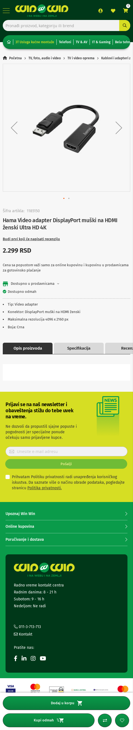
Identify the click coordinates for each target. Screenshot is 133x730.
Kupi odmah (49, 720)
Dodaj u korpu (66, 703)
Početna (15, 58)
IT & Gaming (101, 42)
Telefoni (65, 42)
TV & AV (81, 42)
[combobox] (66, 25)
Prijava (100, 11)
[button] (14, 127)
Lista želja (113, 11)
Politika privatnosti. (44, 488)
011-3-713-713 (27, 626)
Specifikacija (78, 348)
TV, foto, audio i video (44, 58)
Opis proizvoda (28, 348)
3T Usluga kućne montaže (34, 42)
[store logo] (41, 10)
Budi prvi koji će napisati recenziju (31, 239)
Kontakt (23, 634)
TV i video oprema (81, 58)
